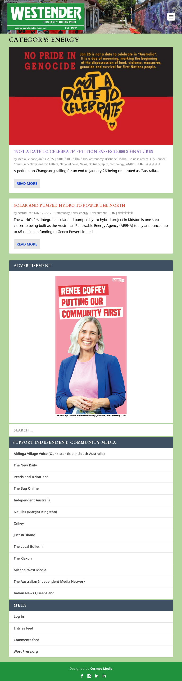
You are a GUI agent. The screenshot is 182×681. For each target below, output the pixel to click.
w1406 (130, 164)
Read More (27, 183)
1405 (84, 159)
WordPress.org (26, 651)
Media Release (27, 159)
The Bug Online (26, 488)
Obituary (94, 164)
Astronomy (96, 159)
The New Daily (25, 465)
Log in (19, 616)
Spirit (104, 164)
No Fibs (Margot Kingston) (35, 511)
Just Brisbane (24, 535)
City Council (157, 159)
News (83, 164)
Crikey (19, 523)
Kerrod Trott (25, 213)
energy (43, 164)
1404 (76, 159)
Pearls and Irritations (31, 476)
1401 (60, 159)
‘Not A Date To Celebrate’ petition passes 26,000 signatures (83, 151)
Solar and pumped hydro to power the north (69, 205)
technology (117, 164)
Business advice (138, 159)
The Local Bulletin (28, 546)
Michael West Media (30, 570)
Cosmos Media (101, 668)
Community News (25, 164)
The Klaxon (23, 558)
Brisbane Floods (115, 159)
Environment (98, 213)
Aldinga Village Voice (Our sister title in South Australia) (59, 453)
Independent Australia (32, 500)
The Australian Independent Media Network (49, 581)
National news (69, 164)
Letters (53, 164)
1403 (68, 159)
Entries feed (23, 628)
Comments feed (26, 640)
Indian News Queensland (34, 593)
